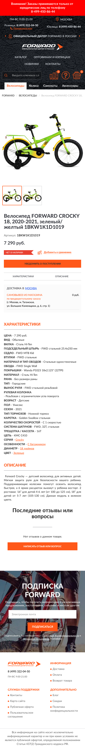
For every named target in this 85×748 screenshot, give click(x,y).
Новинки (32, 64)
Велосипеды (15, 85)
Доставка (58, 669)
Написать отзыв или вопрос (42, 546)
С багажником (37, 444)
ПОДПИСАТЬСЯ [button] (42, 627)
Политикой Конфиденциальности (60, 635)
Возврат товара (62, 680)
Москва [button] (31, 288)
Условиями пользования (36, 639)
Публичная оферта (22, 707)
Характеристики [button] (23, 276)
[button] (21, 28)
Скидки (57, 701)
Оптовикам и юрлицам (52, 57)
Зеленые (18, 453)
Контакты (53, 64)
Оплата (57, 675)
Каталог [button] (21, 57)
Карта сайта (17, 701)
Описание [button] (62, 276)
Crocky (20, 440)
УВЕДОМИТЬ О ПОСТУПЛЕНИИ (42, 264)
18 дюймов (27, 448)
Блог (56, 695)
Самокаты (50, 85)
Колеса (34, 85)
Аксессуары (70, 85)
